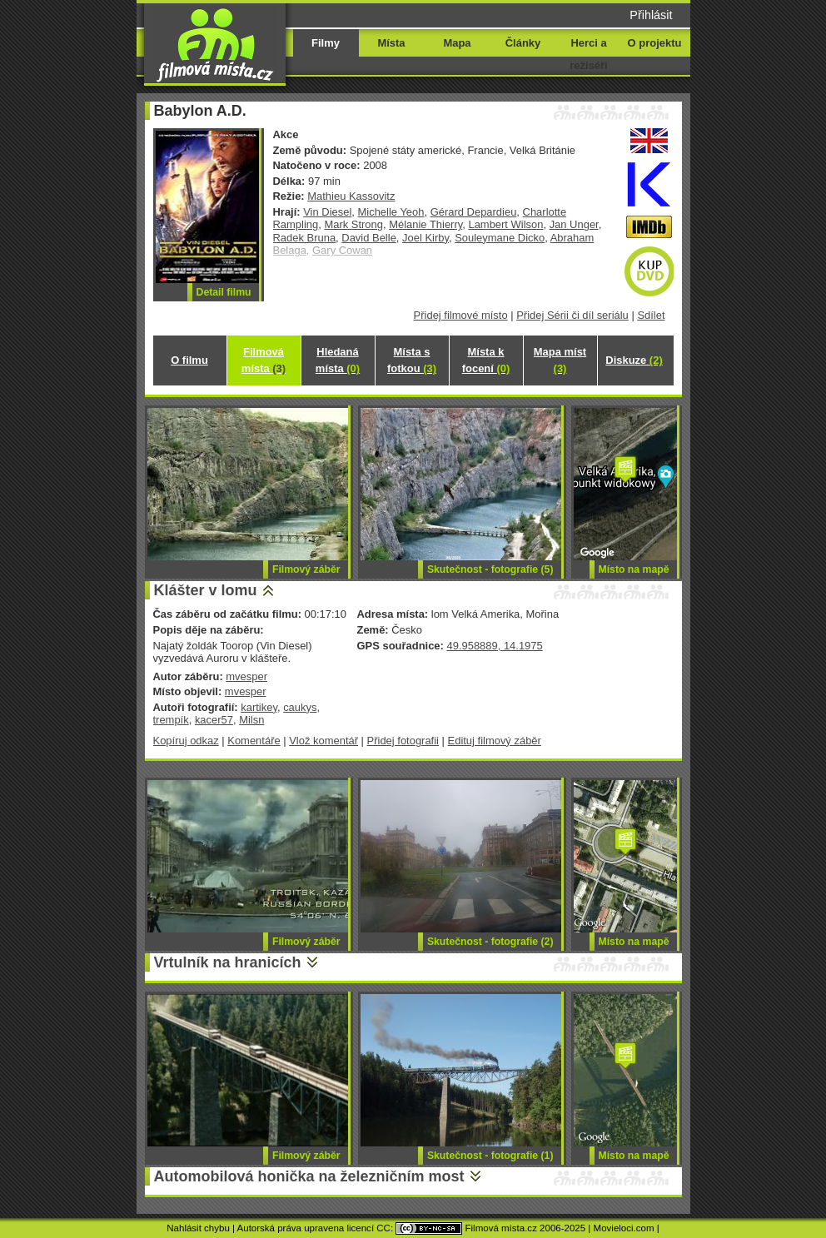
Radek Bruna (304, 237)
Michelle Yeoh (391, 212)
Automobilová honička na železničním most (309, 1176)
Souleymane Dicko (500, 237)
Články (522, 43)
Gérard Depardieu (473, 212)
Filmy (325, 43)
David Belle (368, 237)
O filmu (189, 360)
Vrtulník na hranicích (227, 962)
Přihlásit (650, 15)
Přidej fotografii (403, 740)
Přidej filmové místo (461, 315)
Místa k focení (486, 360)
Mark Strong (353, 224)
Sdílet (650, 315)
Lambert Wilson (505, 224)
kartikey (259, 707)
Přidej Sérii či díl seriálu (572, 315)
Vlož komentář (323, 740)
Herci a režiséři (588, 54)
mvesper (246, 676)
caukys (299, 707)
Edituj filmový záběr (494, 740)
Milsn (251, 719)
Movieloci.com (624, 1228)
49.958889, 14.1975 (494, 645)
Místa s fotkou (411, 360)
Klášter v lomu (205, 590)
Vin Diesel (327, 212)
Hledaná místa (338, 360)
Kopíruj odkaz (186, 740)
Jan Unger (574, 224)
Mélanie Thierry (425, 224)
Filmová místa (263, 360)
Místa (391, 43)
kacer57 (214, 719)
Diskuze (633, 360)
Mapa (456, 43)
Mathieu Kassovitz (351, 196)
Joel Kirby (425, 237)
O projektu (655, 43)
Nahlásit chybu (198, 1228)
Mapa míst (560, 360)
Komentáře (253, 740)
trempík (171, 719)
